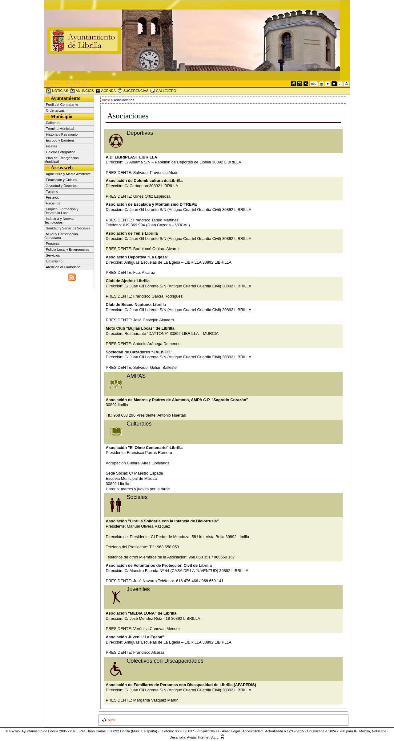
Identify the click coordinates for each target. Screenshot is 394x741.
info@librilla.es (208, 731)
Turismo (52, 191)
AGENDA (105, 91)
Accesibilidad (253, 731)
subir (108, 720)
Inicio (106, 100)
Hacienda (53, 203)
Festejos (52, 197)
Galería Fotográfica (60, 152)
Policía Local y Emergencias (67, 249)
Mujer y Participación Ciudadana (61, 236)
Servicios (53, 255)
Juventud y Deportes (62, 185)
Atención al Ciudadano (63, 267)
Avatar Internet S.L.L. (205, 737)
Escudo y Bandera (60, 140)
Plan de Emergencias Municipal (61, 159)
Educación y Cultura (61, 180)
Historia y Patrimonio (62, 134)
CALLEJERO (163, 91)
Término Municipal (60, 128)
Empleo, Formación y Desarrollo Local (61, 211)
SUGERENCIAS (133, 91)
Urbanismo (54, 261)
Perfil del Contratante (62, 104)
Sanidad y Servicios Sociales (68, 228)
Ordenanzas (55, 110)
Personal (52, 243)
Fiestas (51, 146)
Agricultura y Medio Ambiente (68, 174)
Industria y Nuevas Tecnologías (59, 220)
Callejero (52, 123)
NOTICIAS (57, 91)
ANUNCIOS (82, 91)
